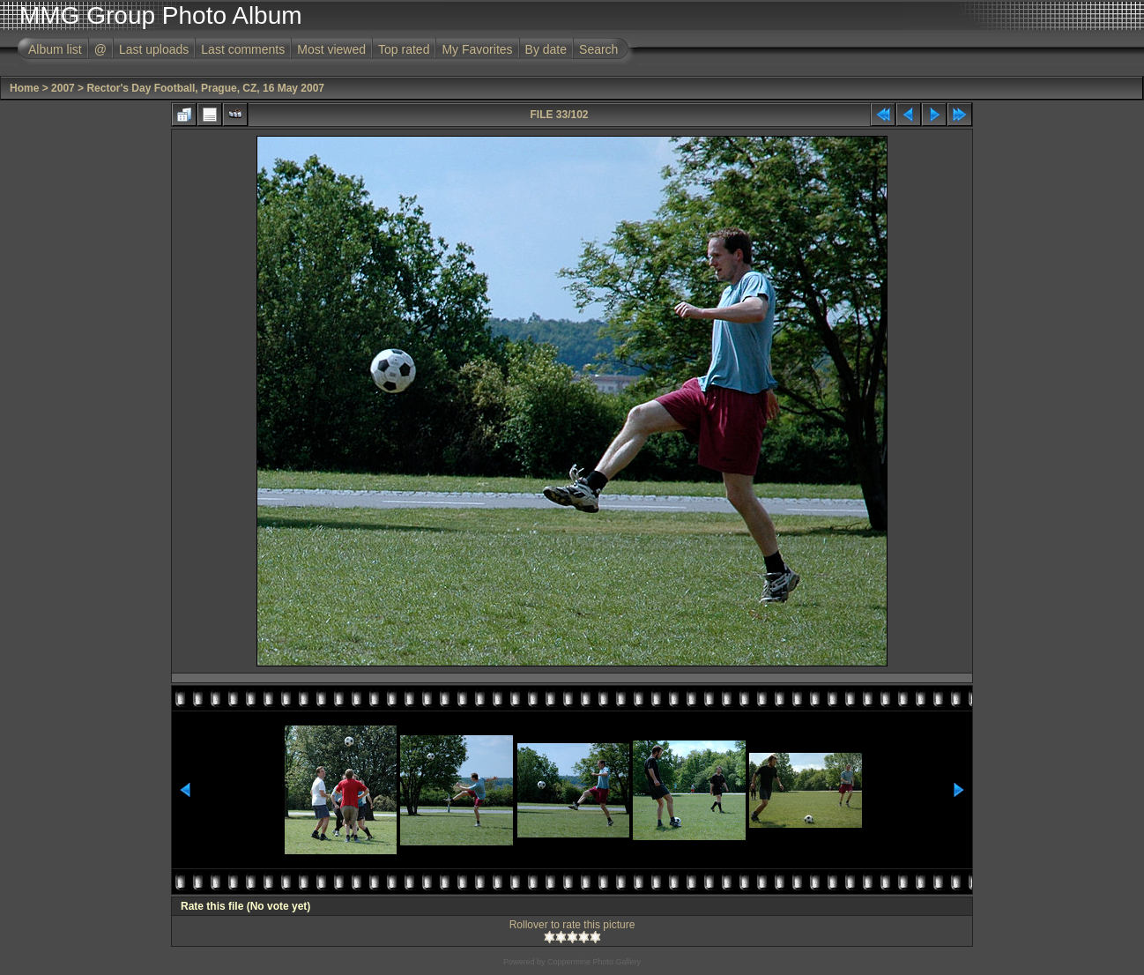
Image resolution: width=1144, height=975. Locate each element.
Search (598, 49)
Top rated (403, 49)
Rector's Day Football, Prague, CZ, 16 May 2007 (205, 88)
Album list (55, 49)
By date (546, 49)
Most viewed (331, 49)
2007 (63, 88)
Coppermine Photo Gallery (594, 961)
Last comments (243, 49)
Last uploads (154, 49)
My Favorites (477, 49)
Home (24, 88)
